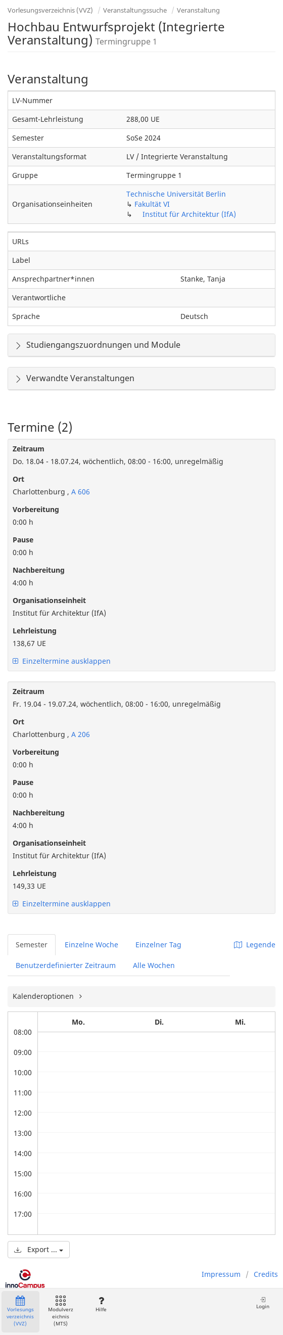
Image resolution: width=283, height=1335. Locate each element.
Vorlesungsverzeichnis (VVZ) (50, 10)
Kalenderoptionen (44, 996)
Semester (32, 944)
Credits (266, 1274)
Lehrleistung (35, 630)
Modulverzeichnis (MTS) (60, 1311)
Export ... (38, 1249)
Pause (23, 539)
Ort (18, 479)
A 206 (79, 734)
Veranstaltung (198, 10)
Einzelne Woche (91, 944)
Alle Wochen (154, 965)
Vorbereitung (36, 509)
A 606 (79, 491)
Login (262, 1303)
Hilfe (101, 1304)
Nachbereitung (39, 570)
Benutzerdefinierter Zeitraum (66, 965)
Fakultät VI (152, 204)
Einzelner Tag (158, 944)
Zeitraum (28, 448)
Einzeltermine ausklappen (62, 661)
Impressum (221, 1274)
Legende (254, 944)
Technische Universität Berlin (176, 194)
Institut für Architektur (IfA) (189, 214)
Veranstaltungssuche (135, 10)
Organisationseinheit (49, 600)
